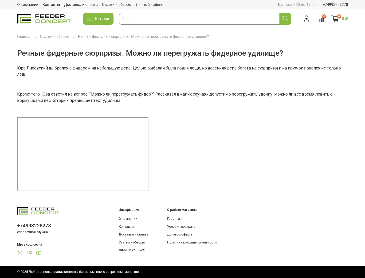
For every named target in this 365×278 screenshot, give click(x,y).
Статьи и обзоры (117, 4)
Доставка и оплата (81, 4)
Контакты (51, 4)
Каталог (98, 18)
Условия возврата (181, 227)
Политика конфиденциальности (192, 242)
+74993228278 (335, 4)
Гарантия (174, 219)
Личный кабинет (150, 4)
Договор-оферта (179, 234)
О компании (27, 4)
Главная (24, 36)
